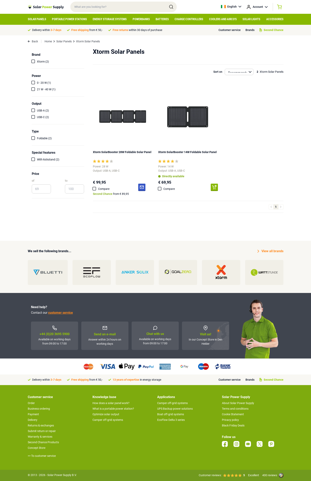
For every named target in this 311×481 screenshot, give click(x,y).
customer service (60, 313)
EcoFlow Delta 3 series (171, 419)
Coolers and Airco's (223, 19)
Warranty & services (40, 436)
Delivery (32, 419)
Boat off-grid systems (170, 414)
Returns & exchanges (41, 425)
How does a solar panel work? (110, 403)
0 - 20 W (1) (44, 82)
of (33, 180)
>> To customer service (42, 455)
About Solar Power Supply (238, 403)
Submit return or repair (42, 431)
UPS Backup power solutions (175, 408)
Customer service (230, 30)
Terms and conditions (235, 408)
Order (31, 403)
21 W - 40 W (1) (46, 89)
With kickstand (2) (48, 159)
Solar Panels (37, 19)
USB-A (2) (43, 110)
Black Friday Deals (233, 425)
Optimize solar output (105, 414)
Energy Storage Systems (110, 19)
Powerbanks (141, 19)
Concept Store (36, 447)
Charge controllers (189, 19)
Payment (33, 414)
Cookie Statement (233, 414)
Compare (103, 188)
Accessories (274, 19)
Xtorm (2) (43, 61)
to (66, 180)
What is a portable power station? (113, 408)
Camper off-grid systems (107, 419)
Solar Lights (251, 19)
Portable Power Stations (69, 19)
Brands (249, 30)
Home (48, 41)
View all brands (270, 251)
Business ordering (39, 408)
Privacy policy (230, 419)
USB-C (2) (43, 117)
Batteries (162, 19)
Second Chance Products (43, 442)
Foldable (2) (44, 138)
